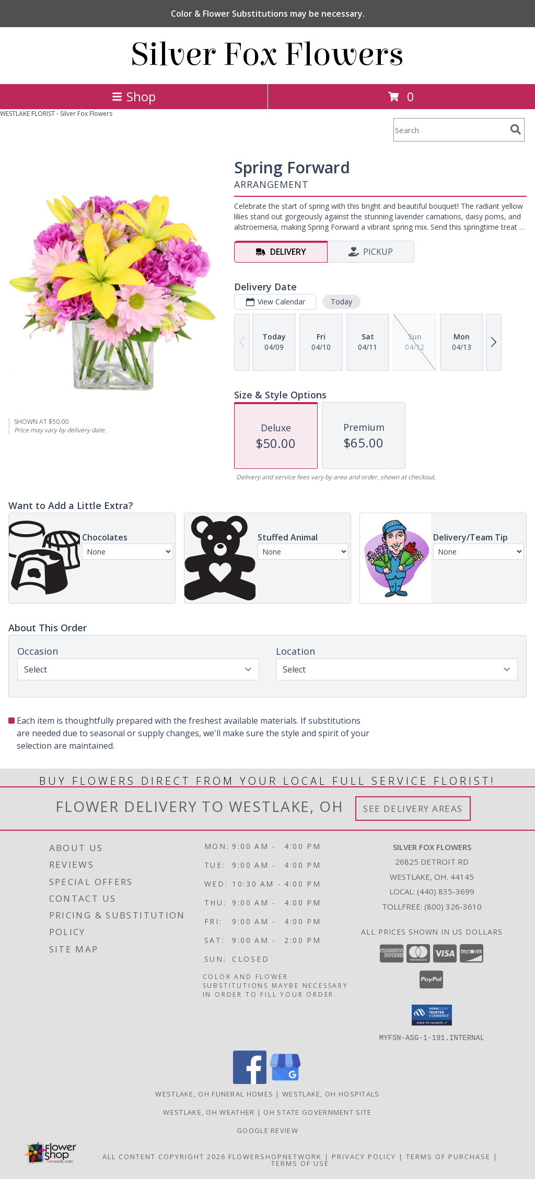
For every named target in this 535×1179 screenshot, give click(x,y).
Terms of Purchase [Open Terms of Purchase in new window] (448, 1156)
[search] (515, 129)
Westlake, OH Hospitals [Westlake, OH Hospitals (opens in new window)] (331, 1093)
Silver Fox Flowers (267, 54)
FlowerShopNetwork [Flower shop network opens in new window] (275, 1156)
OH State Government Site (317, 1111)
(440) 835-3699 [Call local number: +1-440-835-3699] (445, 891)
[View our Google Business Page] (285, 1081)
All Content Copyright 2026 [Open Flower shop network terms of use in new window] (164, 1156)
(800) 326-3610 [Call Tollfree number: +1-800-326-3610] (453, 906)
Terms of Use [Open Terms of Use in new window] (300, 1163)
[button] (432, 1015)
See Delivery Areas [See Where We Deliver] (413, 809)
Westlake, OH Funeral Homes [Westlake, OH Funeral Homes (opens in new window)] (214, 1093)
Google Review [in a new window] (267, 1130)
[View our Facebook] (249, 1081)
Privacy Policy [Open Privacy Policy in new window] (364, 1156)
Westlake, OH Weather (208, 1111)
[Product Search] (450, 130)
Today (341, 301)
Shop (134, 96)
